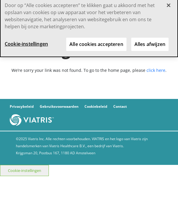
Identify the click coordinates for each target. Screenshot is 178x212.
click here (156, 70)
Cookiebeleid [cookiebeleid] (95, 106)
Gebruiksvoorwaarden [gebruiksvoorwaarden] (59, 106)
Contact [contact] (120, 106)
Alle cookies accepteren (96, 42)
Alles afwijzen (149, 42)
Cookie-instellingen (24, 170)
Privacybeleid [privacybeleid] (22, 106)
